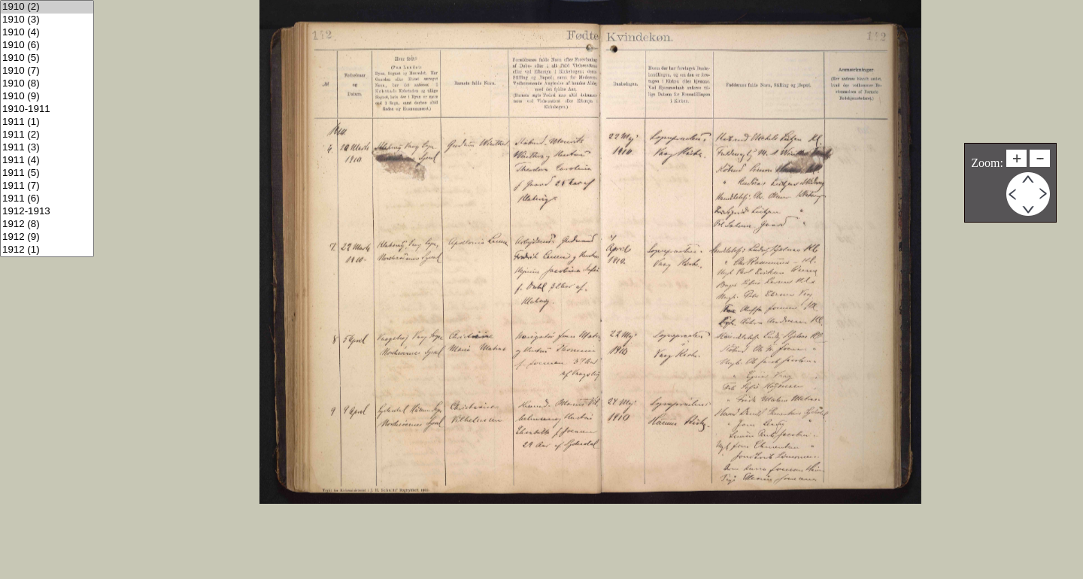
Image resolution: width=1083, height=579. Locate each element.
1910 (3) (47, 20)
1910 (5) (47, 58)
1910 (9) (47, 96)
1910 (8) (47, 83)
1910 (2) (47, 7)
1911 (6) (47, 198)
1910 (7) (47, 71)
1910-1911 (47, 109)
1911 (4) (47, 160)
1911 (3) (47, 147)
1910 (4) (47, 32)
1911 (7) (47, 186)
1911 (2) (47, 135)
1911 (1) (47, 122)
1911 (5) (47, 173)
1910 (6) (47, 45)
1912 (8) (47, 224)
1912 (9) (47, 237)
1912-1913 (47, 211)
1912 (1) (47, 250)
